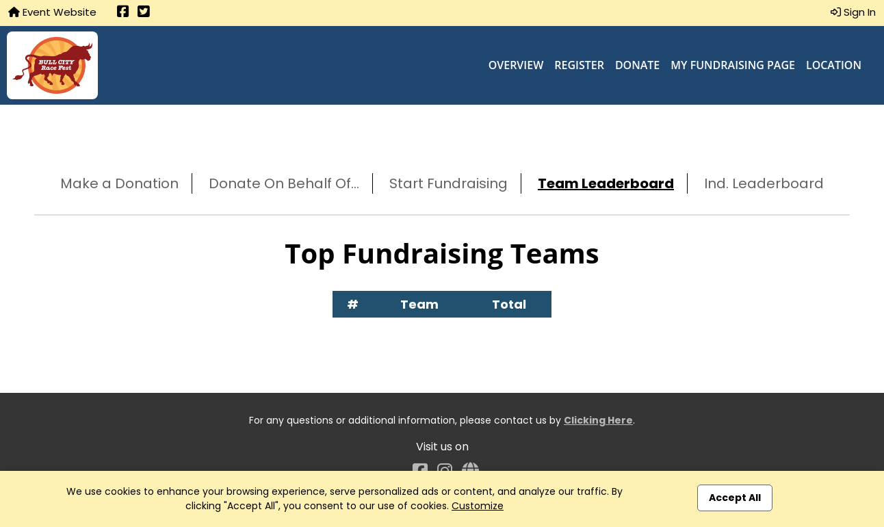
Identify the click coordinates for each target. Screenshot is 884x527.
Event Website (52, 12)
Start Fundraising (448, 183)
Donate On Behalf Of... (284, 183)
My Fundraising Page (733, 65)
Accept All (735, 497)
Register (579, 65)
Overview (516, 65)
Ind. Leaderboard (764, 183)
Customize (478, 506)
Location (833, 65)
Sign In (853, 12)
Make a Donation (119, 183)
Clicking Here (598, 420)
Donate (637, 65)
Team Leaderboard (606, 183)
